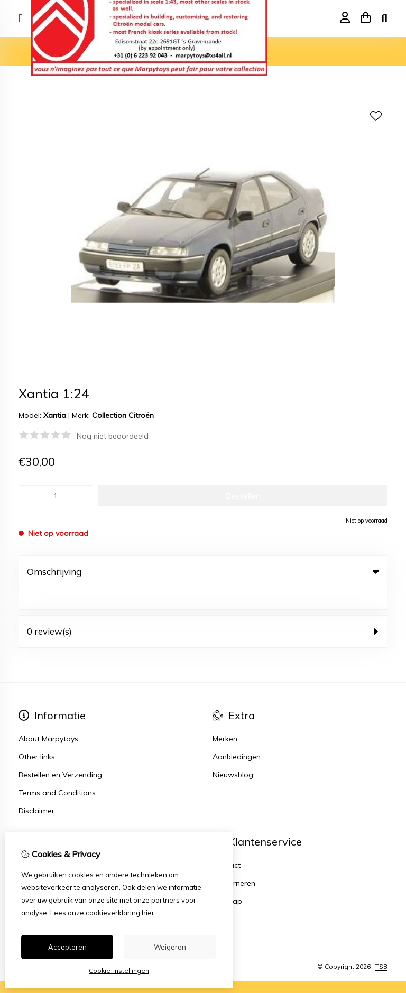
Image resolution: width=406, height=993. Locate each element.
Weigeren (170, 947)
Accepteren (67, 947)
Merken (225, 717)
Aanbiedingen (237, 735)
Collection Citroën (123, 415)
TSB (381, 945)
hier (148, 912)
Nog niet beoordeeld (113, 436)
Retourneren (234, 861)
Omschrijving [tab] (203, 571)
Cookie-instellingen (119, 971)
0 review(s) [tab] (203, 609)
